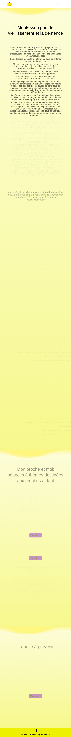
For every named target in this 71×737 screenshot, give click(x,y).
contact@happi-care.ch (39, 734)
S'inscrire (34, 535)
